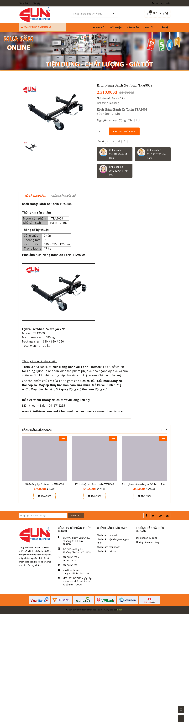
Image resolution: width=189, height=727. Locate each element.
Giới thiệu (116, 27)
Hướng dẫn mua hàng (147, 542)
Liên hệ (163, 27)
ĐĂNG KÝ (76, 515)
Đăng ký (36, 3)
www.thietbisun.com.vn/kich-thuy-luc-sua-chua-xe (58, 411)
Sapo (119, 609)
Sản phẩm (133, 27)
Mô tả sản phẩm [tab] (35, 195)
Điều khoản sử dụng (146, 537)
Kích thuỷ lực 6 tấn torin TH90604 (44, 484)
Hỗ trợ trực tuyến (161, 3)
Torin (26, 367)
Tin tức (149, 27)
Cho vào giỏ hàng (124, 131)
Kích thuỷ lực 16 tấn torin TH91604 (94, 484)
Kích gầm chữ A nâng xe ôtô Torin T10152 (145, 484)
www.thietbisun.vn (110, 411)
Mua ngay (44, 496)
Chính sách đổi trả (106, 551)
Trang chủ (97, 27)
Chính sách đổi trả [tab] (63, 195)
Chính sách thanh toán (108, 546)
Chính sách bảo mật (107, 535)
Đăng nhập (24, 3)
